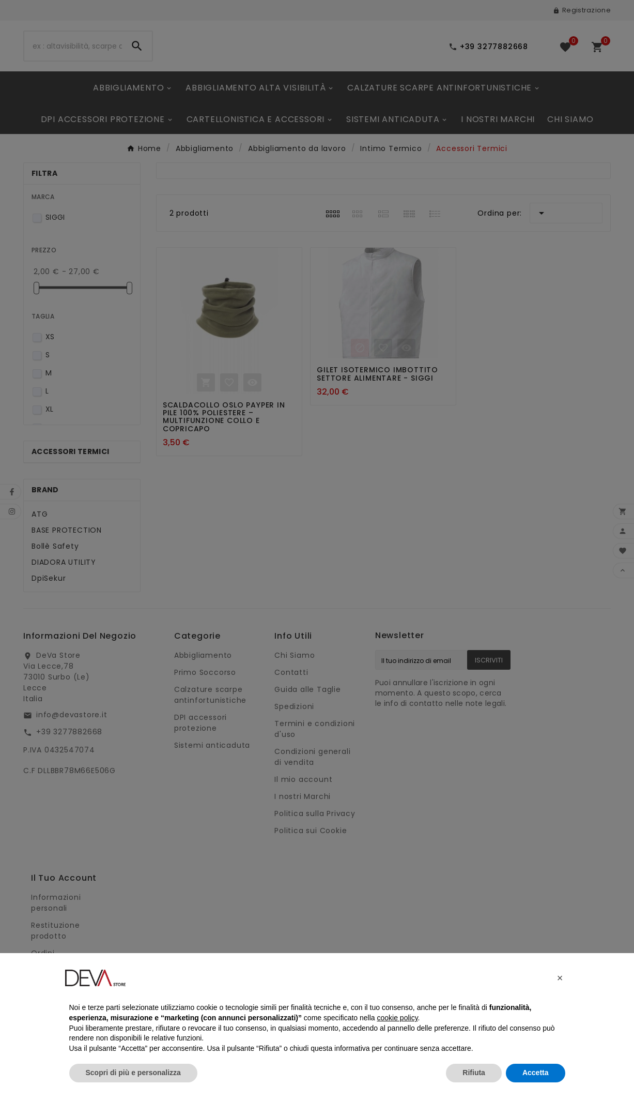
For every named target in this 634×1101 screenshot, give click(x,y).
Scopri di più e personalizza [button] (133, 1072)
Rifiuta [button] (473, 1072)
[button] (560, 978)
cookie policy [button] (397, 1018)
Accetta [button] (535, 1072)
